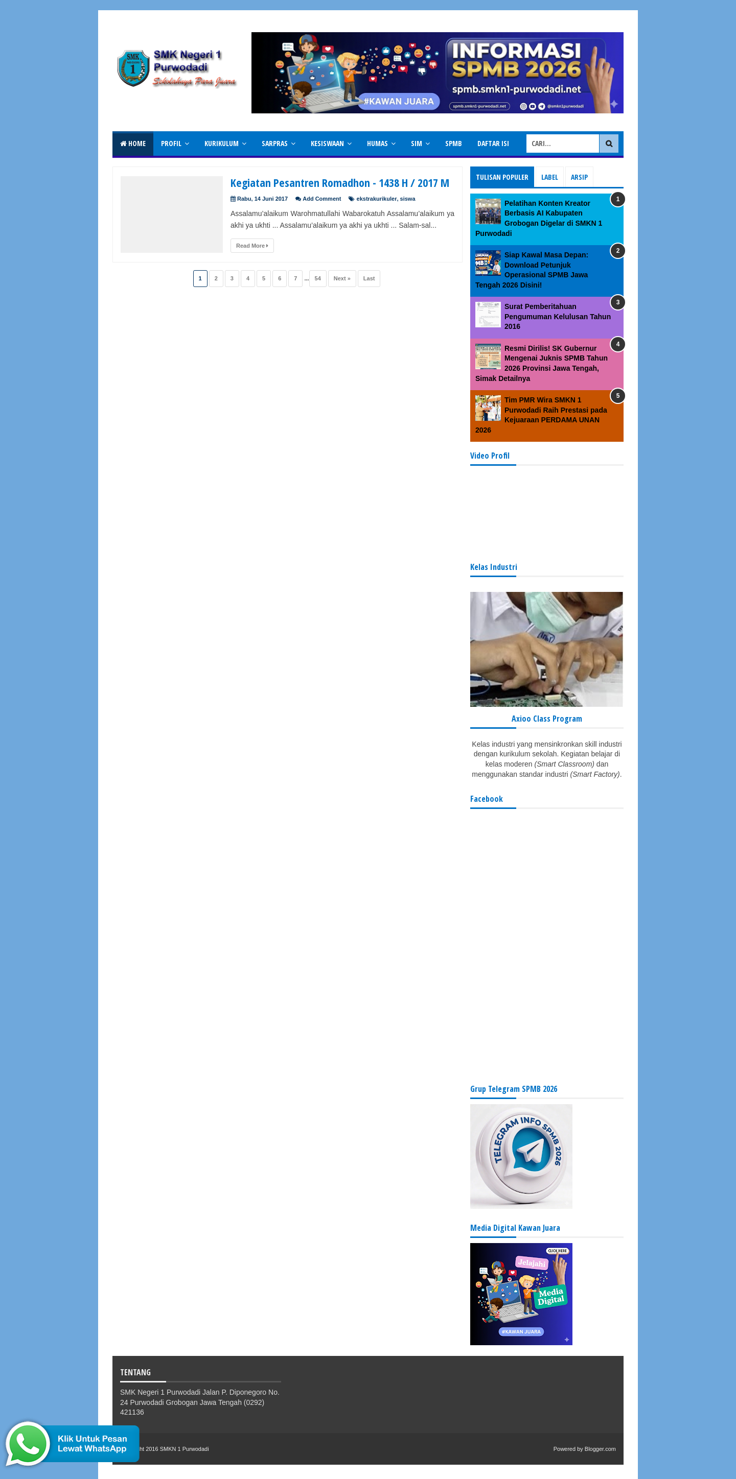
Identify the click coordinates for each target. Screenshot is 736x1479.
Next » (342, 278)
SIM (416, 143)
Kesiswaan (327, 143)
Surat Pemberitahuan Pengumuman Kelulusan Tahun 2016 (557, 316)
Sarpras (275, 143)
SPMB (453, 143)
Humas (377, 143)
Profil (171, 143)
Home (133, 143)
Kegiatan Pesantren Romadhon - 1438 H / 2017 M (340, 182)
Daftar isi (493, 143)
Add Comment (322, 199)
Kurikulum (221, 143)
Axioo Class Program (547, 718)
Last (369, 278)
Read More (252, 246)
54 (318, 278)
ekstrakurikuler (377, 199)
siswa (408, 199)
